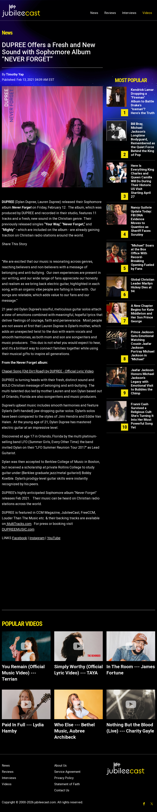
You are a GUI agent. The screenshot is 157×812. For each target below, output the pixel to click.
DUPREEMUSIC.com (18, 529)
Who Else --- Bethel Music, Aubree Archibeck (74, 731)
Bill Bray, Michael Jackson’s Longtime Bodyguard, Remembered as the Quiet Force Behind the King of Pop (143, 139)
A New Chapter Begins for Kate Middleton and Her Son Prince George (142, 313)
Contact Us (61, 790)
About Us (60, 765)
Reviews (110, 13)
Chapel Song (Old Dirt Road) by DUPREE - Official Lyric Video (48, 371)
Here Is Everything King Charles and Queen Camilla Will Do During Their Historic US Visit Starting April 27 (142, 181)
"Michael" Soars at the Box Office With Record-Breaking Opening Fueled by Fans (142, 257)
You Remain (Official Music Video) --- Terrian (23, 673)
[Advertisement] (131, 58)
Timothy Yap (15, 74)
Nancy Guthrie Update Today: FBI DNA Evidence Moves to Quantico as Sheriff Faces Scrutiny (141, 221)
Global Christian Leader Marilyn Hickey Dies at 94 (142, 285)
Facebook (19, 538)
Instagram (37, 538)
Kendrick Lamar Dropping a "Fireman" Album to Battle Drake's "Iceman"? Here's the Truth (143, 101)
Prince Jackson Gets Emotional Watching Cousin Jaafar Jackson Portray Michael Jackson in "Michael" (142, 345)
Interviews (129, 13)
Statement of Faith (67, 784)
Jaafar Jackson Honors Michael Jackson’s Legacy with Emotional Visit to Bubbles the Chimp (142, 381)
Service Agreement (67, 772)
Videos (147, 13)
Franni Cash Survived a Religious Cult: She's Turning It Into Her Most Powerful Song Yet (142, 415)
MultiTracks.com (18, 524)
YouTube (53, 538)
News (94, 13)
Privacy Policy (64, 778)
